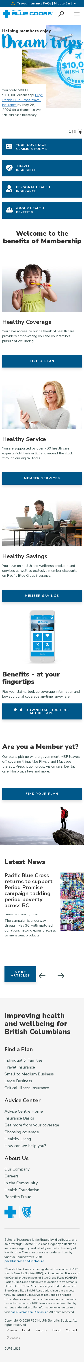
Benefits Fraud (18, 1196)
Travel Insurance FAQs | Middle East (41, 3)
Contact (71, 1330)
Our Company (17, 1169)
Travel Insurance (19, 1067)
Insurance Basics (19, 1118)
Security (41, 1330)
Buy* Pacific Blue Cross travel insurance (22, 100)
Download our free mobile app (42, 711)
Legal (26, 1330)
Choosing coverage (21, 1132)
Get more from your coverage (31, 1125)
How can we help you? (25, 1145)
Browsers (13, 1337)
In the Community (21, 1183)
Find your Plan (42, 794)
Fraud (56, 1330)
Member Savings (42, 596)
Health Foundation (21, 1190)
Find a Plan (42, 361)
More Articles (20, 974)
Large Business (18, 1081)
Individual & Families (23, 1060)
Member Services (42, 478)
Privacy (12, 1330)
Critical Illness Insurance (26, 1088)
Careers (11, 1176)
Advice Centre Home (23, 1111)
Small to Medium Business (29, 1074)
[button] (62, 14)
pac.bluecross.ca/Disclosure (24, 1261)
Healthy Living (17, 1139)
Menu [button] (77, 14)
